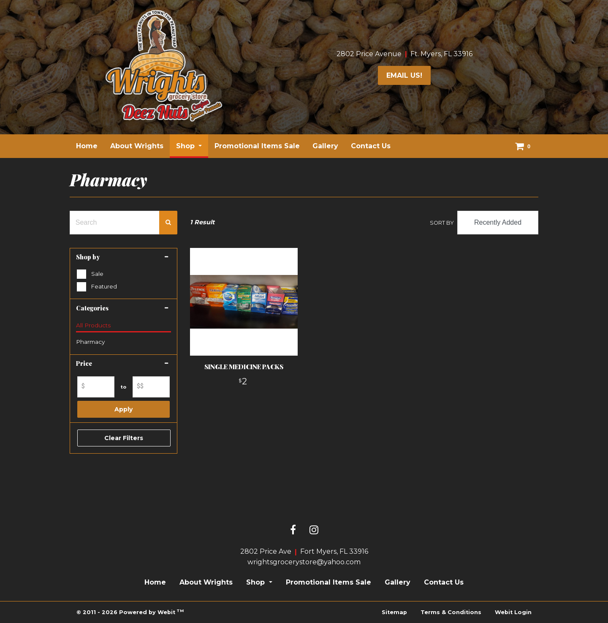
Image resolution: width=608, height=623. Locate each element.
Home (87, 146)
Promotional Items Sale (257, 146)
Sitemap (394, 612)
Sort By (442, 223)
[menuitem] (87, 146)
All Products (93, 325)
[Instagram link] (314, 530)
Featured (104, 286)
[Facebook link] (293, 530)
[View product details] (244, 302)
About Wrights (136, 146)
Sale (97, 273)
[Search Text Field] (115, 222)
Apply (123, 409)
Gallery (325, 146)
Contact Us (371, 146)
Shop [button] (186, 146)
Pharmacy (90, 341)
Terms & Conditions (451, 612)
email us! (404, 75)
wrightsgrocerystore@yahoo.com (304, 562)
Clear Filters (123, 438)
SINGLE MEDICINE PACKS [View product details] (243, 366)
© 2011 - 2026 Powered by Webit (130, 611)
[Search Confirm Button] (168, 222)
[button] (123, 257)
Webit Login (513, 612)
